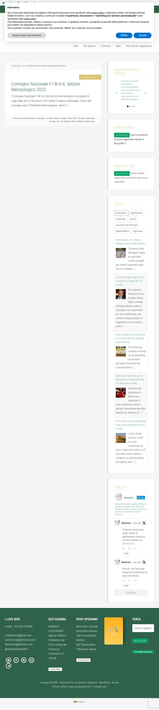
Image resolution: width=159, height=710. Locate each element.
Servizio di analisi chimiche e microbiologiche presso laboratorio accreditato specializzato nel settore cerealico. (131, 90)
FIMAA (73, 121)
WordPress (104, 682)
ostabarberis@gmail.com (18, 635)
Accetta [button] (143, 35)
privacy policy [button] (97, 13)
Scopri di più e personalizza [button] (26, 35)
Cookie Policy (55, 669)
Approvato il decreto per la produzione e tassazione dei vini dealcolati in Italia (130, 379)
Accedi (115, 682)
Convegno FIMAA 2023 (68, 118)
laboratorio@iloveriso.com (19, 644)
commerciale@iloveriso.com (20, 639)
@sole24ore (128, 543)
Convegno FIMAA (51, 118)
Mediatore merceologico (86, 121)
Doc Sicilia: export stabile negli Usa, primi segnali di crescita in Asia (131, 425)
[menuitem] (79, 701)
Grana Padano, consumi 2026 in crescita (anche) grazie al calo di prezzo (130, 338)
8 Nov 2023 (137, 523)
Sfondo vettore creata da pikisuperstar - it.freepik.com (79, 686)
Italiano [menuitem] (81, 701)
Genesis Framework (87, 682)
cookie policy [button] (30, 19)
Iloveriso (126, 523)
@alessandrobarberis (16, 649)
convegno (40, 118)
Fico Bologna (65, 121)
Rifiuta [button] (124, 35)
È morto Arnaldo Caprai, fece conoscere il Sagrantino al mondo (130, 281)
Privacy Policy (83, 660)
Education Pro (67, 682)
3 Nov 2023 (137, 562)
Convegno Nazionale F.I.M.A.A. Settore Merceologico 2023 (45, 86)
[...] (134, 268)
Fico (58, 121)
